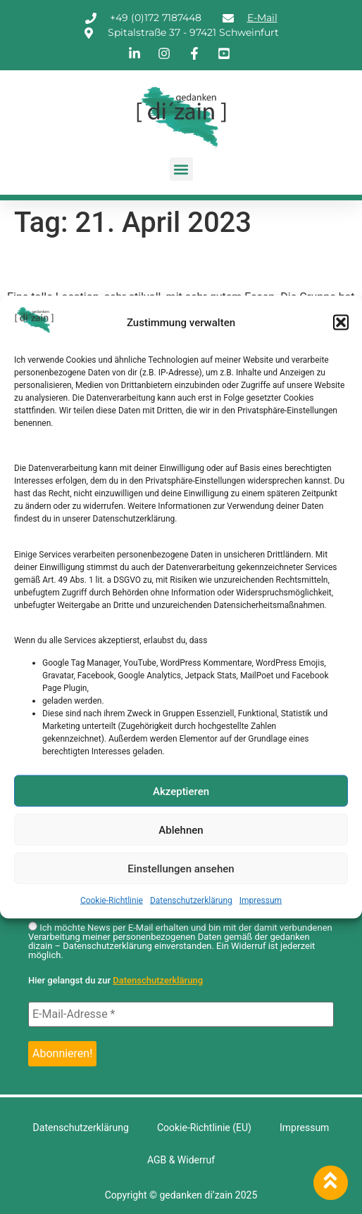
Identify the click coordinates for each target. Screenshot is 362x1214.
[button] (341, 323)
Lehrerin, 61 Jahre (98, 264)
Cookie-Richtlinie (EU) (204, 1127)
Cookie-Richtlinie (111, 900)
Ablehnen (180, 829)
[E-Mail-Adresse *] (181, 1014)
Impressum (260, 900)
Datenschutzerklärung (191, 900)
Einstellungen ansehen (180, 868)
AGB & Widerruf (181, 1159)
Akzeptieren (181, 790)
